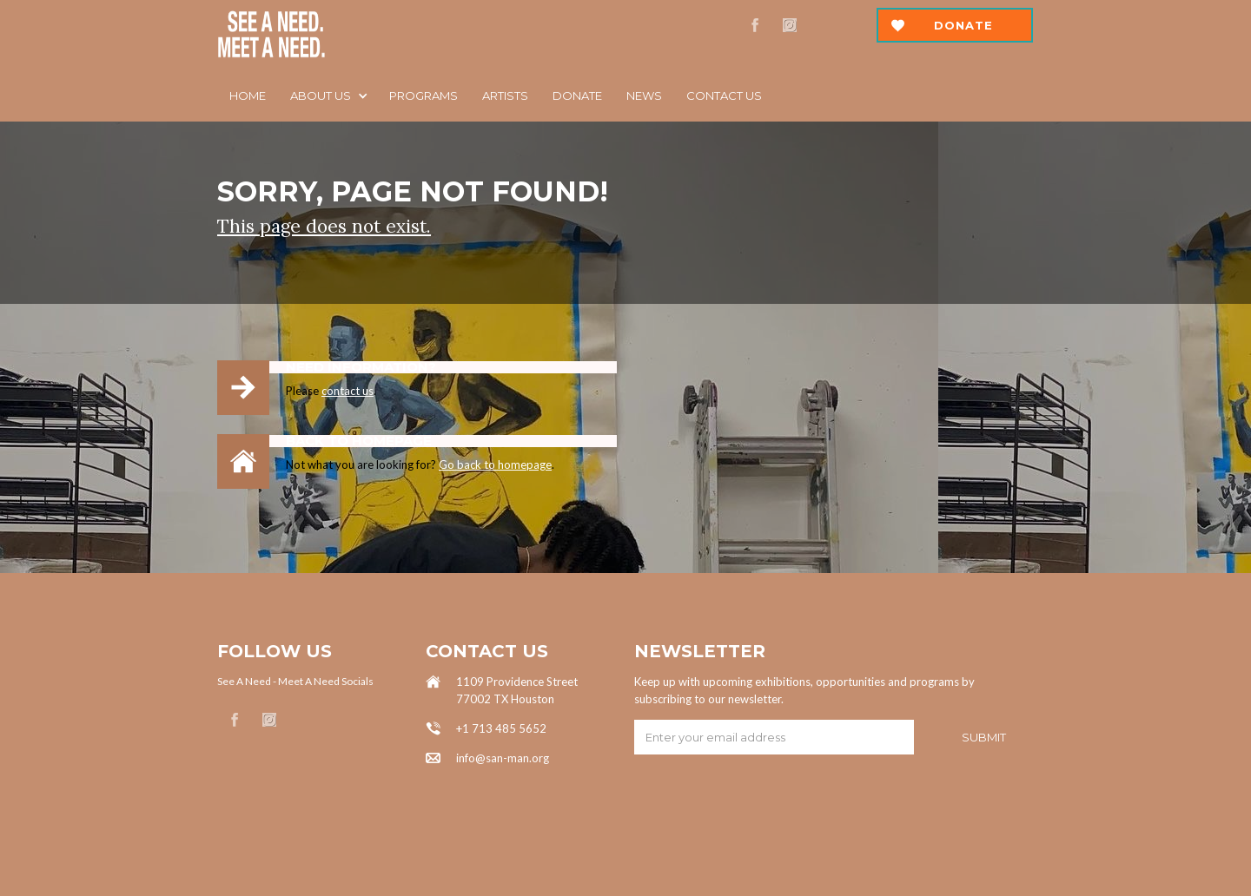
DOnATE (577, 95)
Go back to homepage (495, 464)
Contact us (724, 95)
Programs (423, 95)
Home (247, 95)
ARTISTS (505, 95)
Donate (963, 25)
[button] (327, 95)
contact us (347, 391)
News (644, 95)
